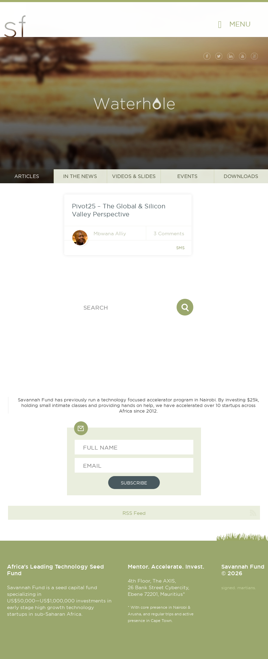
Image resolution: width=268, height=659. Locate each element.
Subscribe (134, 483)
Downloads (241, 176)
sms (180, 247)
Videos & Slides (134, 176)
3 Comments (169, 233)
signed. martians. (238, 587)
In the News (80, 176)
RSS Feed (134, 513)
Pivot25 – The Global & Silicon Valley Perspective (118, 210)
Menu (240, 24)
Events (187, 176)
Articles (26, 176)
